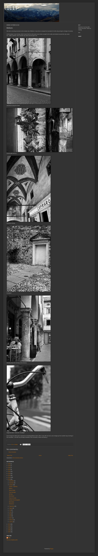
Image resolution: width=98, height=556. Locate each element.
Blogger (51, 548)
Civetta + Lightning (13, 486)
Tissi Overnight (12, 492)
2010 (9, 526)
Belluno (10, 488)
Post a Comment (12, 452)
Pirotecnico (11, 503)
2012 (9, 479)
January (11, 521)
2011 (9, 524)
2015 (9, 473)
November (11, 482)
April (10, 515)
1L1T (12, 8)
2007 (9, 531)
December (11, 480)
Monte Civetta (12, 490)
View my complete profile (12, 539)
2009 (9, 528)
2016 (9, 471)
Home (40, 455)
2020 (9, 463)
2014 (9, 475)
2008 (9, 529)
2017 (9, 469)
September (11, 506)
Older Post (70, 455)
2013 (9, 477)
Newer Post (9, 455)
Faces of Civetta (12, 498)
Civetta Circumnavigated (14, 500)
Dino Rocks (11, 496)
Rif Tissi (11, 494)
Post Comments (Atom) (18, 457)
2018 (9, 467)
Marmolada (11, 502)
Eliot (9, 537)
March (10, 517)
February (11, 519)
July (10, 510)
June (10, 512)
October (11, 484)
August (11, 508)
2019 (9, 465)
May (10, 514)
